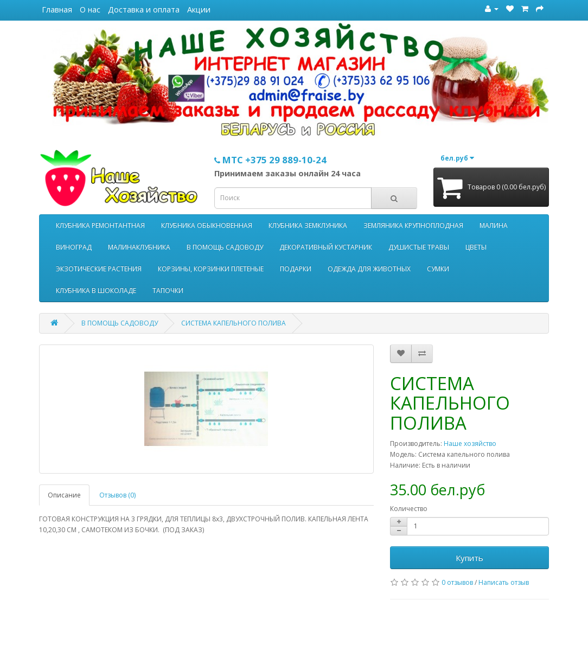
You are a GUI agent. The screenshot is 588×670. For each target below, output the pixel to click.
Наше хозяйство (470, 443)
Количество (408, 508)
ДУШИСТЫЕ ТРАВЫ (418, 247)
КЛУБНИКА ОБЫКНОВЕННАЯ (206, 225)
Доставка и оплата (144, 9)
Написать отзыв (503, 582)
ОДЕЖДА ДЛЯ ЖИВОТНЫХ (369, 268)
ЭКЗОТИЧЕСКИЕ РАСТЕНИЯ (99, 268)
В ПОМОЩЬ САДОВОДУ (225, 247)
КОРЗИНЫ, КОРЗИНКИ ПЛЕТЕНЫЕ (211, 268)
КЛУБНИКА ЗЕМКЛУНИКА (308, 225)
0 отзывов (457, 582)
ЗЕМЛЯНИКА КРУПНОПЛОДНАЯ (413, 225)
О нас (90, 9)
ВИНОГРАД (74, 247)
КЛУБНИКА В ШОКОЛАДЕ (96, 290)
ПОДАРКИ (295, 268)
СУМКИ (438, 268)
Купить (469, 557)
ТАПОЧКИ (167, 290)
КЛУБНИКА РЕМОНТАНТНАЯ (100, 225)
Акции (198, 9)
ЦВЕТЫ (476, 247)
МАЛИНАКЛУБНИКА (139, 247)
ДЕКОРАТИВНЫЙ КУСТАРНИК (325, 247)
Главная (57, 9)
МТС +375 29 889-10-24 (270, 160)
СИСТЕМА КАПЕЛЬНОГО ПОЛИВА (233, 323)
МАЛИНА (494, 225)
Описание (64, 495)
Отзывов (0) (117, 495)
